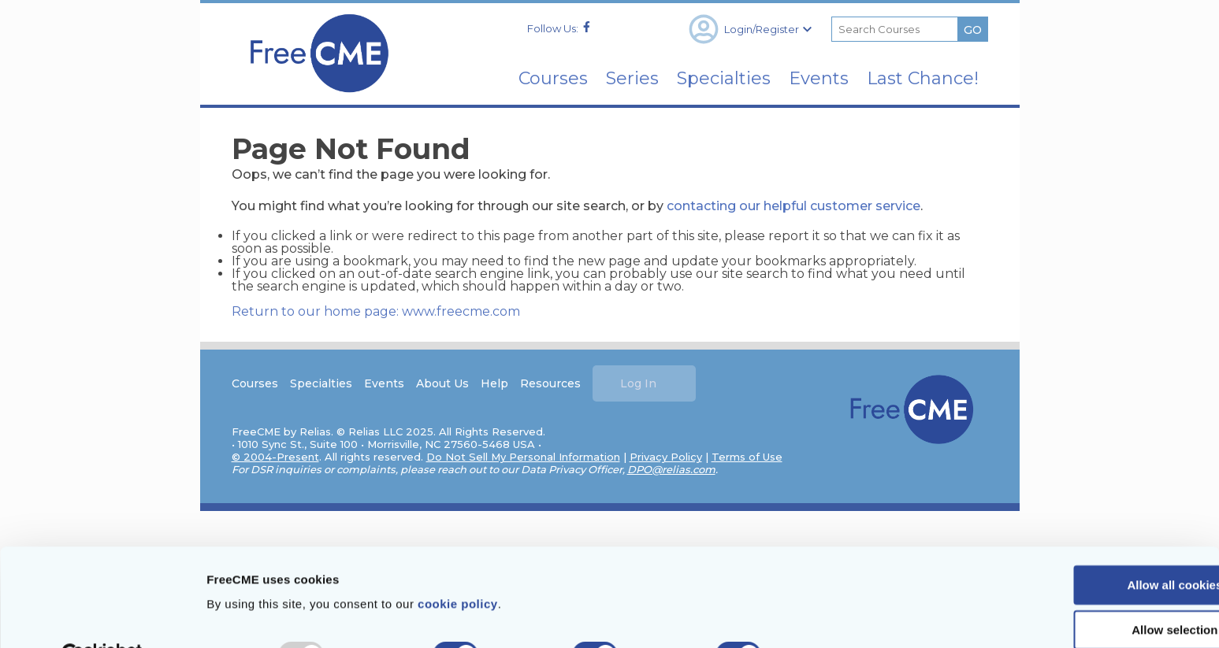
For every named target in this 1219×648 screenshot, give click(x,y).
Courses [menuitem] (528, 78)
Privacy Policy (666, 456)
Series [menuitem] (612, 78)
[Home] (319, 97)
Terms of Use (747, 456)
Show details (827, 617)
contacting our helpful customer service (794, 205)
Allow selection (1087, 592)
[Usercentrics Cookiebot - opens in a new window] (102, 617)
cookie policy (458, 565)
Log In (639, 383)
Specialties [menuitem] (709, 78)
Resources (551, 383)
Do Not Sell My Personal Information (524, 456)
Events (385, 383)
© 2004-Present (276, 456)
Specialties (322, 383)
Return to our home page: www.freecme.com (376, 310)
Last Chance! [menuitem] (920, 78)
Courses (255, 383)
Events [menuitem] (810, 78)
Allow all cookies (1087, 547)
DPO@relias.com (672, 469)
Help (495, 383)
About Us (443, 383)
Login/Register (749, 29)
